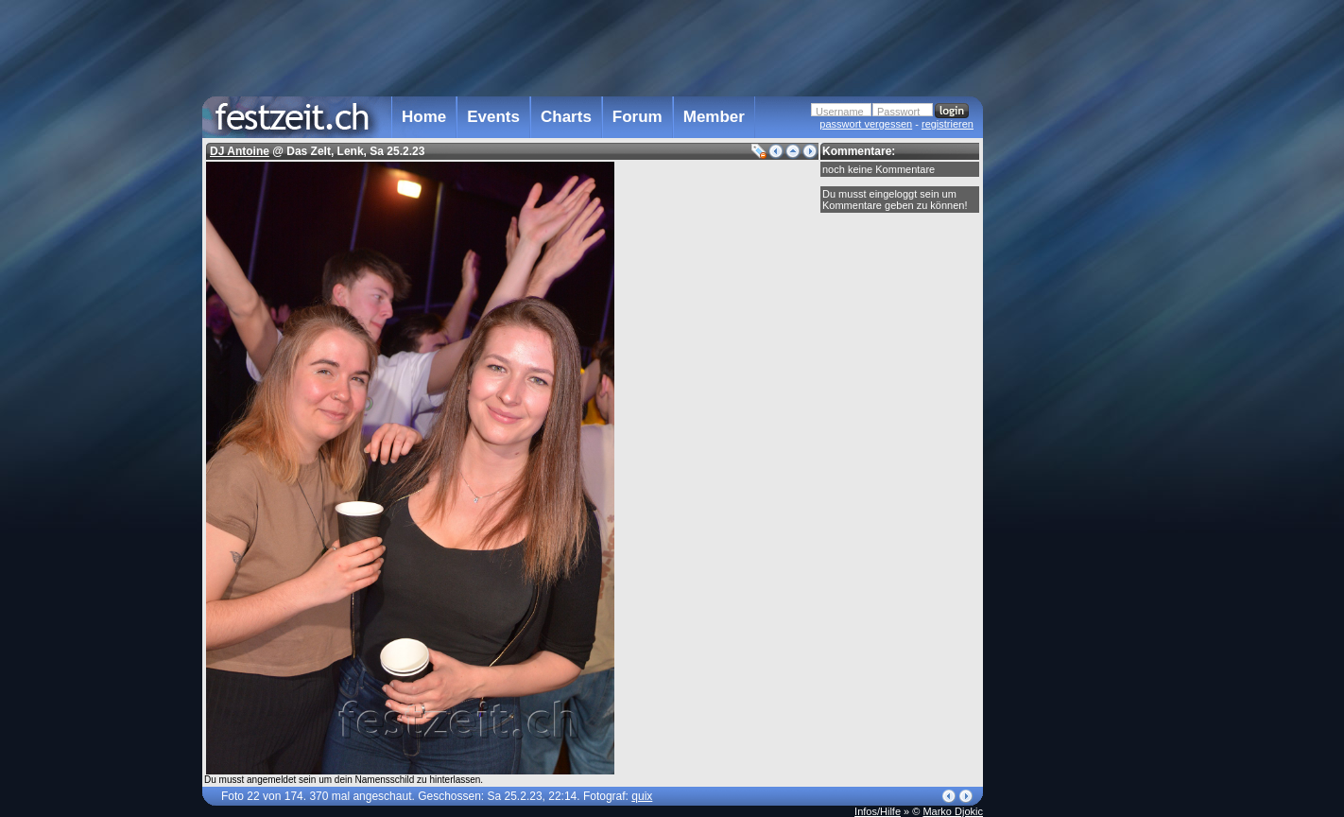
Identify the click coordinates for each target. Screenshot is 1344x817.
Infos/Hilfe (877, 811)
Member (714, 117)
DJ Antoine (239, 151)
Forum (637, 117)
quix (641, 796)
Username (840, 111)
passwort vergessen (865, 124)
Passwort (898, 111)
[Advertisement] (1066, 381)
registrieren (948, 124)
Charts (566, 117)
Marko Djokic (952, 811)
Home (424, 117)
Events (493, 117)
